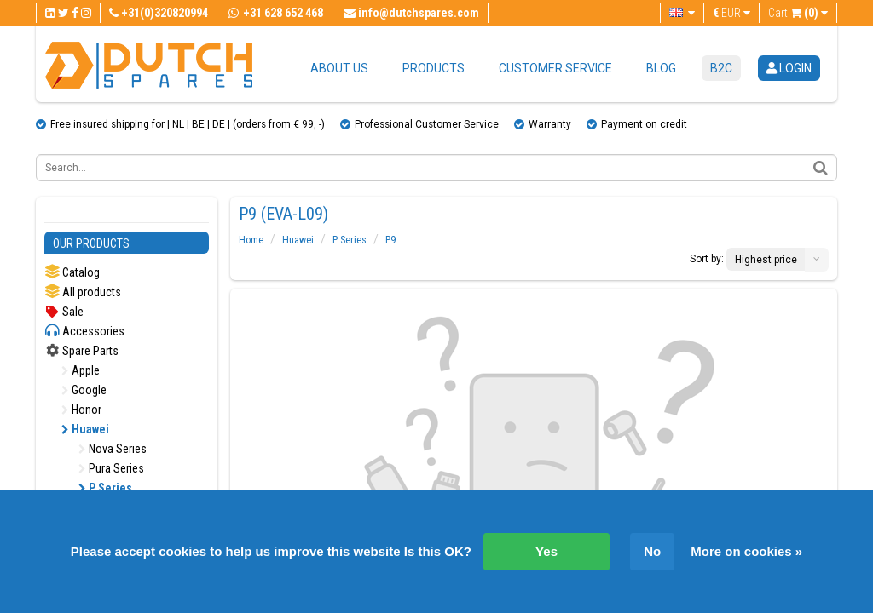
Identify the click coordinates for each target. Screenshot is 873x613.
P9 (390, 240)
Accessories (84, 331)
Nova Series (112, 448)
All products (82, 291)
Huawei (85, 429)
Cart (798, 13)
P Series (105, 488)
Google (84, 390)
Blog (661, 68)
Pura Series (111, 468)
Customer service (555, 68)
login (789, 68)
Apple (80, 370)
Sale (64, 311)
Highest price (766, 260)
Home (251, 240)
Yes (546, 551)
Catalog (72, 272)
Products (433, 68)
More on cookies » (746, 551)
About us (339, 68)
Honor (81, 409)
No (652, 551)
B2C (721, 68)
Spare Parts (81, 351)
